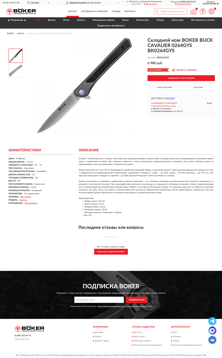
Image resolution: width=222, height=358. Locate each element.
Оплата (98, 337)
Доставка (99, 332)
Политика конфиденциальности (187, 345)
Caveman (23, 200)
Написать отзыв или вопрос (111, 252)
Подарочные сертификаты (111, 26)
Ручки (66, 20)
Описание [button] (198, 87)
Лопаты (81, 20)
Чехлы (125, 20)
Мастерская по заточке (203, 20)
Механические (31, 203)
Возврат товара (102, 341)
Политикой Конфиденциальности (111, 306)
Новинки (177, 337)
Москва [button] (170, 98)
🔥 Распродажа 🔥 (16, 20)
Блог (175, 332)
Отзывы (116, 11)
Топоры (160, 20)
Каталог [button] (72, 11)
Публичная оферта (142, 341)
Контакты (129, 11)
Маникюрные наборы (103, 20)
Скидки (176, 341)
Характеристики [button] (164, 87)
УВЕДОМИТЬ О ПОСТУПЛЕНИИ (181, 78)
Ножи (37, 20)
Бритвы (52, 20)
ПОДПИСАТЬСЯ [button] (136, 300)
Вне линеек (26, 197)
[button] (183, 4)
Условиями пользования (136, 306)
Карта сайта (139, 337)
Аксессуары (177, 20)
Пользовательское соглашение (148, 345)
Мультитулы (142, 20)
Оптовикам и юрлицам (94, 11)
